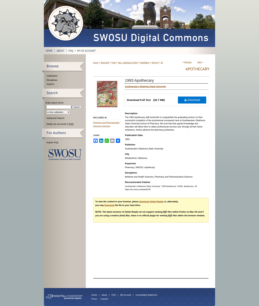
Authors (50, 84)
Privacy (94, 299)
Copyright (104, 299)
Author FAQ (52, 142)
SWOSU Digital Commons (150, 23)
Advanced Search (55, 118)
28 (162, 63)
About (104, 295)
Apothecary (197, 69)
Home (95, 63)
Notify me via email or (60, 124)
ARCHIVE (105, 63)
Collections (52, 76)
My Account (125, 295)
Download (192, 99)
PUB (114, 63)
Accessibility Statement (146, 295)
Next (199, 62)
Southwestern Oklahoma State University (64, 153)
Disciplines (51, 80)
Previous (188, 62)
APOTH (155, 63)
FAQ (113, 295)
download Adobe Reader (151, 201)
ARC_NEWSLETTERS (128, 63)
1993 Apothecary (139, 80)
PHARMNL (144, 63)
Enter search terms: (55, 103)
